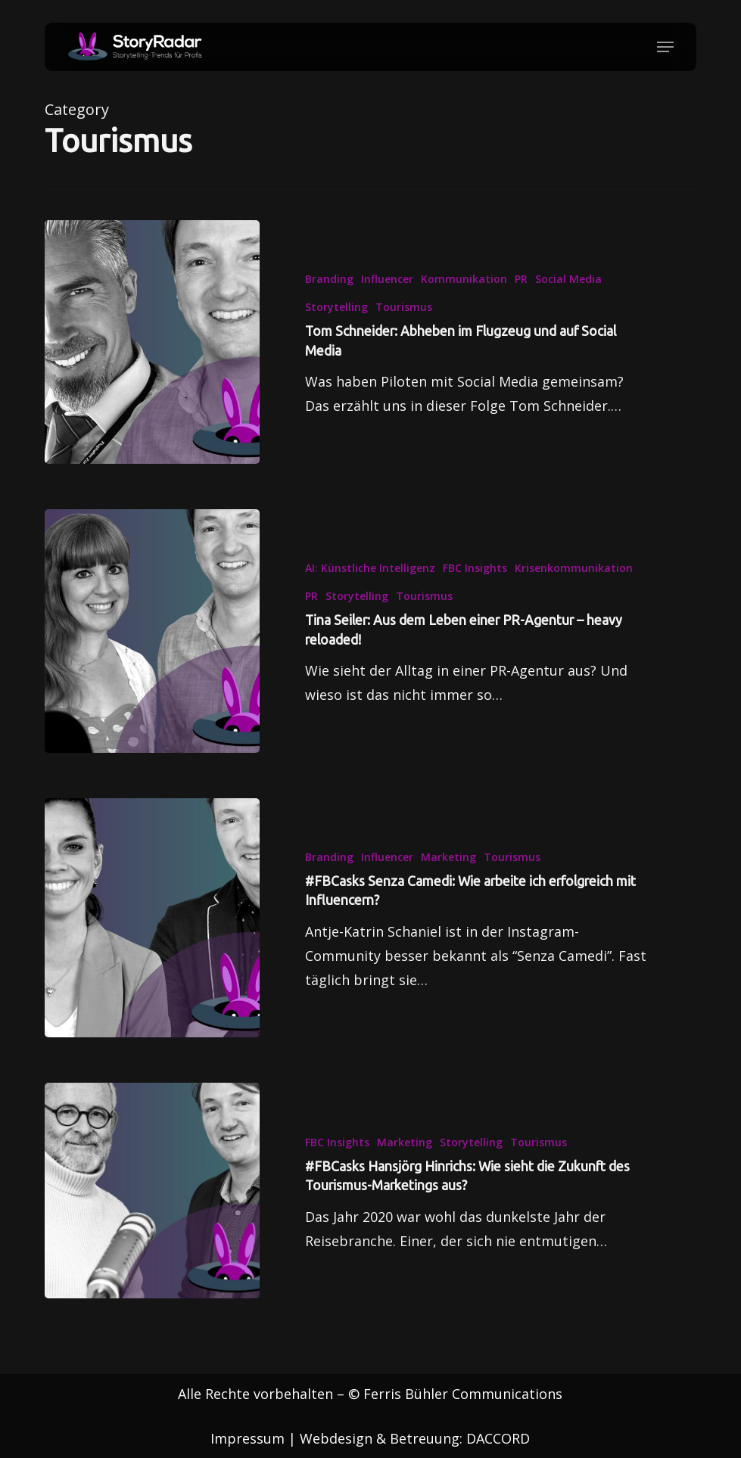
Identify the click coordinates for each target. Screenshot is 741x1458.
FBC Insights (475, 568)
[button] (665, 46)
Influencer (387, 279)
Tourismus (403, 307)
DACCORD (498, 1438)
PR (521, 279)
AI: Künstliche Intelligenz (370, 568)
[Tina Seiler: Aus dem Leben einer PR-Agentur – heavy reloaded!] (152, 631)
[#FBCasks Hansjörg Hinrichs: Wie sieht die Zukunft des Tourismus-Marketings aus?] (152, 1201)
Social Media (568, 279)
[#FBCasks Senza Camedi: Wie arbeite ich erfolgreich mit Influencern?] (152, 928)
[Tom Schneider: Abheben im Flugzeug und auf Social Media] (152, 342)
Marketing (448, 867)
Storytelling (336, 307)
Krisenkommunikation (574, 568)
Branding (329, 279)
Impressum (247, 1438)
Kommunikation (464, 279)
